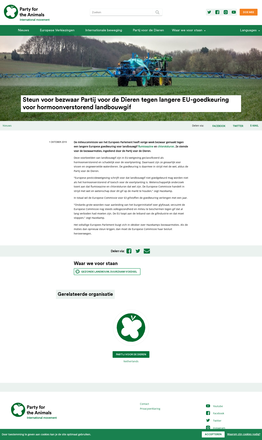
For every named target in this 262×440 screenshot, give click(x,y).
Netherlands (131, 336)
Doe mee (248, 12)
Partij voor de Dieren (148, 30)
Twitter (213, 420)
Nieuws (23, 30)
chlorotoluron (166, 146)
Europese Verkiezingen (57, 30)
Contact (144, 404)
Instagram (215, 428)
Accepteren (213, 434)
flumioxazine (145, 146)
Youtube (214, 406)
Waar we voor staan (187, 30)
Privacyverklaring (150, 408)
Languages (248, 30)
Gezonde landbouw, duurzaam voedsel (106, 271)
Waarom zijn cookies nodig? (243, 434)
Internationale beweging (103, 30)
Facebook (215, 413)
